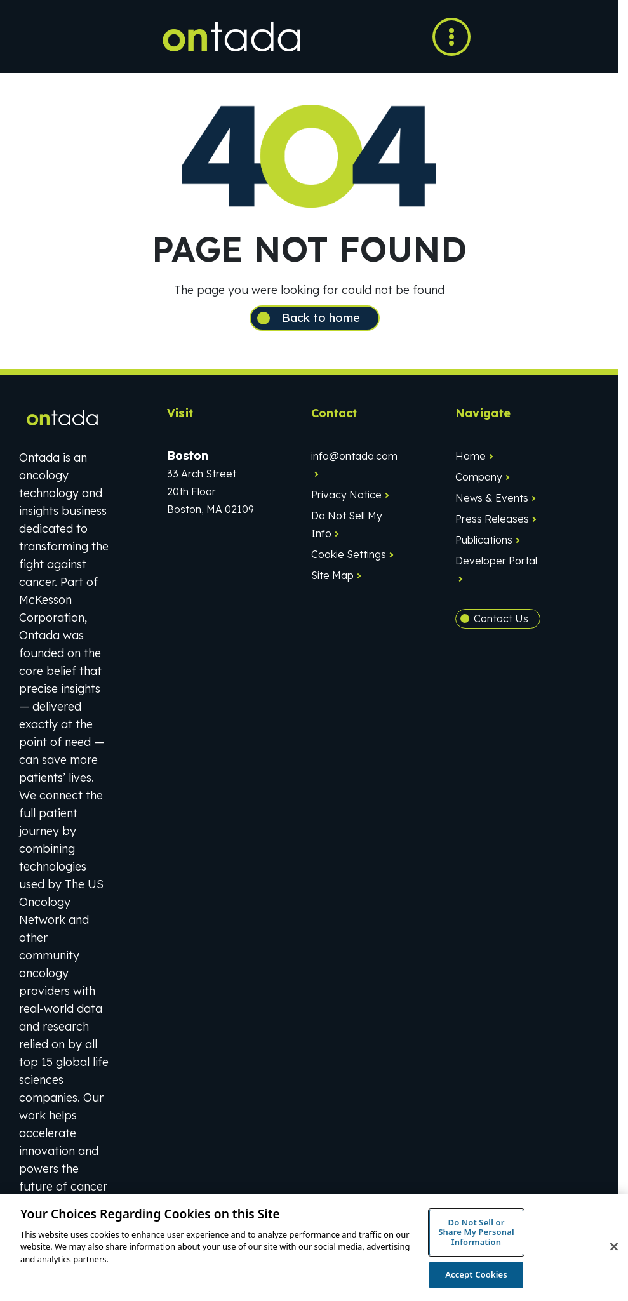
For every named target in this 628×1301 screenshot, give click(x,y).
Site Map (332, 575)
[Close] (614, 1247)
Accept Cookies (476, 1274)
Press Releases (492, 518)
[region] (314, 1247)
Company (478, 476)
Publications (483, 539)
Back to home (321, 317)
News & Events (491, 497)
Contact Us (501, 618)
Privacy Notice (346, 494)
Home (470, 456)
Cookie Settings (348, 554)
